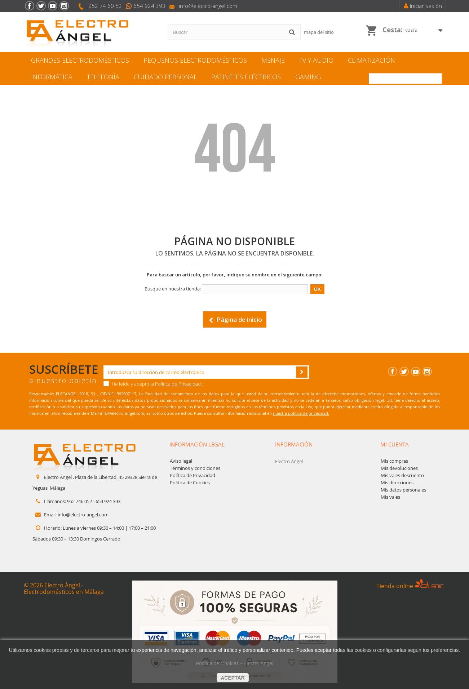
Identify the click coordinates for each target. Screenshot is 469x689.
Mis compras (394, 461)
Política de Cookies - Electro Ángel (235, 663)
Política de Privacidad (178, 384)
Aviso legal (181, 461)
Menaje (273, 60)
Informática (51, 76)
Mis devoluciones (399, 468)
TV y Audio (316, 60)
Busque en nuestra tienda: (173, 288)
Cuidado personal (165, 76)
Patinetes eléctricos (246, 76)
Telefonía (103, 76)
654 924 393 (149, 5)
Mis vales (390, 497)
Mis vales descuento (402, 475)
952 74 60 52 (105, 5)
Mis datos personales (403, 489)
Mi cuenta (394, 444)
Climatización (371, 60)
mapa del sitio (319, 32)
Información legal (197, 444)
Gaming (308, 76)
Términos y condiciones (195, 468)
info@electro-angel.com (208, 5)
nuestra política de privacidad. (301, 413)
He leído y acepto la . (153, 384)
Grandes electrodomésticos (80, 60)
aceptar (233, 678)
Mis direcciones (397, 482)
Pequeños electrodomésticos (195, 60)
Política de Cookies (190, 482)
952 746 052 (79, 501)
